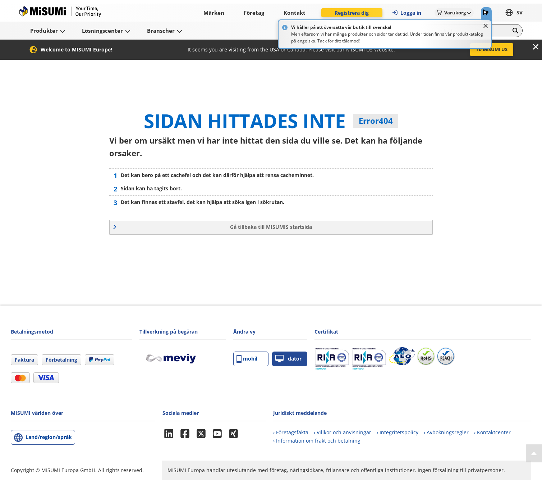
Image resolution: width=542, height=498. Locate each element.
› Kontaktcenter (492, 432)
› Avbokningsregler (446, 432)
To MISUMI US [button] (491, 49)
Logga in (406, 12)
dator (288, 359)
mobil (246, 359)
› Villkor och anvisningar (342, 432)
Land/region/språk (49, 437)
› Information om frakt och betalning (316, 440)
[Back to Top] (534, 453)
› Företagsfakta (290, 432)
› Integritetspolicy (397, 432)
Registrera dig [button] (352, 12)
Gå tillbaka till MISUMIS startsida (271, 226)
